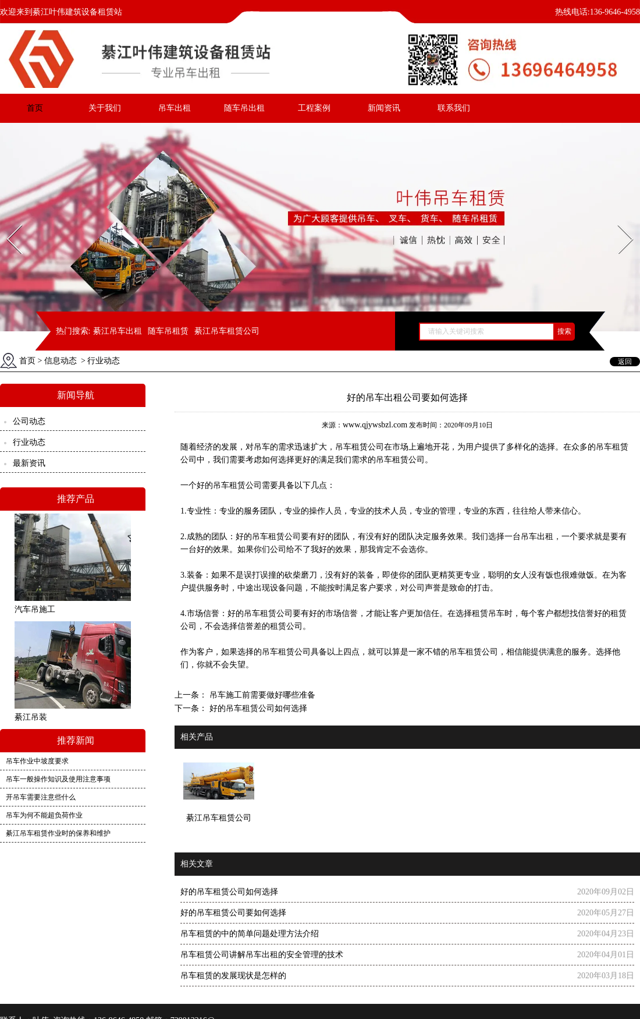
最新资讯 (29, 463)
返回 (625, 362)
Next (619, 221)
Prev (7, 221)
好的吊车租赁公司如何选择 (257, 708)
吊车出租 (174, 108)
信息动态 (60, 360)
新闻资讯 (384, 108)
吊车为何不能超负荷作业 (44, 815)
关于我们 (104, 108)
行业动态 (29, 442)
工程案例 (314, 108)
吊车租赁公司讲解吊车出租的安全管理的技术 (261, 954)
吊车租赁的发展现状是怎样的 (233, 975)
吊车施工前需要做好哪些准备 (261, 695)
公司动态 (29, 421)
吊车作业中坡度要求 (37, 761)
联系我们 (454, 108)
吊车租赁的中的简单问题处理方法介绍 (249, 933)
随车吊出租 (244, 108)
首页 (35, 108)
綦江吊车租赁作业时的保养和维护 (58, 833)
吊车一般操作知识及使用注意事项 (58, 779)
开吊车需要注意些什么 (41, 797)
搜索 (564, 331)
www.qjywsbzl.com (375, 424)
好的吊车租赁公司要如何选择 (233, 912)
